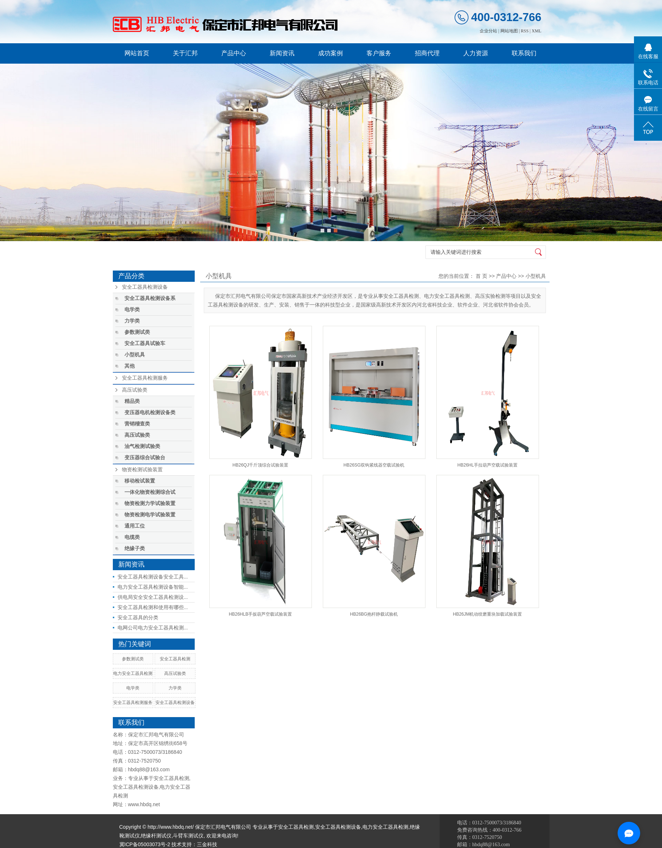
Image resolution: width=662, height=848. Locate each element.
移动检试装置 (139, 481)
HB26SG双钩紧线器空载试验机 (374, 465)
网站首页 (136, 53)
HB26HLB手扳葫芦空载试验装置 (260, 614)
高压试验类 (134, 390)
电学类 (132, 309)
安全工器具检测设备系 (149, 298)
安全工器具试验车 (144, 343)
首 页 (481, 276)
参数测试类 (137, 332)
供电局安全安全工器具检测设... (153, 597)
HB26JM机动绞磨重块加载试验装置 (487, 614)
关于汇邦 (185, 53)
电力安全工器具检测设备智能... (153, 587)
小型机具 (134, 354)
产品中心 (233, 53)
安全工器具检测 (175, 658)
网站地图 (509, 30)
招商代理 (427, 53)
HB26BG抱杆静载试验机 (374, 614)
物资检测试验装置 (142, 469)
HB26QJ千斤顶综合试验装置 (260, 465)
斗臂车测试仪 (188, 836)
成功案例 (330, 53)
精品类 (132, 401)
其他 (129, 366)
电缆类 (132, 537)
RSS (524, 30)
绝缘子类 (134, 548)
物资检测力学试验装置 (149, 503)
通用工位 (134, 526)
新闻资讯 (282, 53)
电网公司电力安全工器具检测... (153, 628)
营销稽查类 (137, 424)
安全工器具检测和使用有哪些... (153, 607)
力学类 (132, 321)
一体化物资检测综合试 (149, 492)
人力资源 (475, 53)
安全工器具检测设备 (145, 287)
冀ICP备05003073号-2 (144, 844)
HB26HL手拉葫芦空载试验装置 (487, 465)
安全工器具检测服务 (145, 378)
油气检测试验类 (142, 446)
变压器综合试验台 (144, 457)
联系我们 (524, 53)
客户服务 (378, 53)
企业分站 (488, 30)
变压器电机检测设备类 (149, 412)
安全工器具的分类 (138, 617)
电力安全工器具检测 (132, 673)
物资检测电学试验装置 (149, 514)
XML (537, 30)
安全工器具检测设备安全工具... (153, 577)
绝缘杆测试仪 (156, 836)
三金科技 (207, 844)
